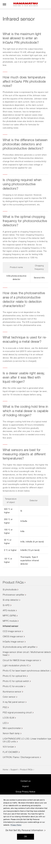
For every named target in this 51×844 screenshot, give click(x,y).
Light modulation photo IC (16, 666)
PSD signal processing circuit (17, 713)
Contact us (25, 781)
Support (14, 770)
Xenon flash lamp (11, 734)
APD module (9, 611)
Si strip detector (10, 600)
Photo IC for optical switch (16, 681)
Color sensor (9, 697)
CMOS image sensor (13, 637)
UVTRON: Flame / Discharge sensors (21, 757)
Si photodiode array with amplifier (19, 647)
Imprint (25, 786)
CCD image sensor (12, 631)
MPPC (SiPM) (9, 616)
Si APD (6, 605)
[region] (25, 819)
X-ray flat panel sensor (14, 702)
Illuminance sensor (12, 692)
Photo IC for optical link (14, 676)
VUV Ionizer (8, 747)
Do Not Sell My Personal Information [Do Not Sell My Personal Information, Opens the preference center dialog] (24, 830)
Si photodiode (10, 590)
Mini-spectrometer (12, 728)
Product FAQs (13, 582)
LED (5, 723)
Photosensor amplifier (13, 595)
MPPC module (10, 621)
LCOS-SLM (8, 718)
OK (25, 837)
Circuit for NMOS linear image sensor (21, 660)
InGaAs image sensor (13, 642)
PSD (5, 707)
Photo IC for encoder (13, 686)
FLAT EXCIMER (10, 752)
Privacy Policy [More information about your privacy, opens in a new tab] (15, 825)
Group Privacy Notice (25, 792)
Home (5, 770)
